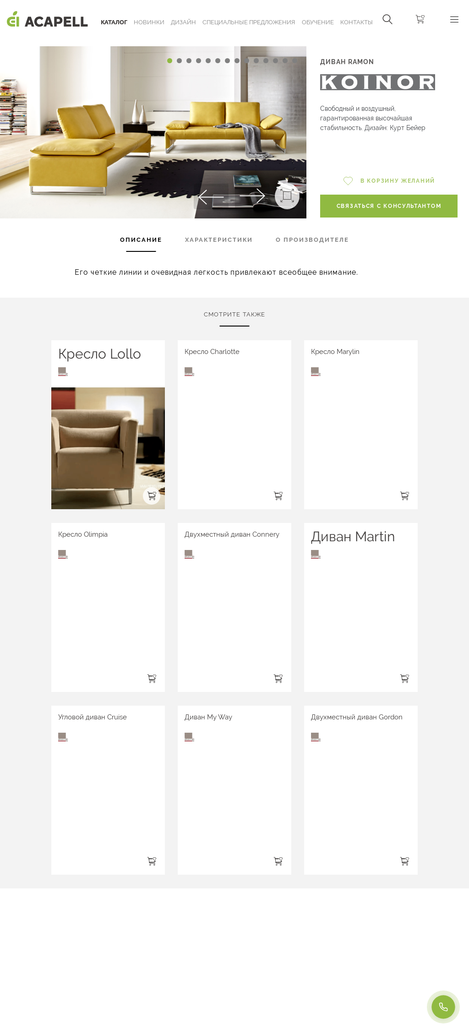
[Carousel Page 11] (265, 60)
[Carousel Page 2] (179, 60)
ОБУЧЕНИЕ (318, 22)
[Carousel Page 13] (285, 60)
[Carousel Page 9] (246, 60)
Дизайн (183, 22)
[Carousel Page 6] (217, 60)
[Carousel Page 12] (275, 60)
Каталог (114, 22)
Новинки (149, 22)
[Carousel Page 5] (208, 60)
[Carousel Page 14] (294, 60)
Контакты (356, 22)
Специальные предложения (248, 22)
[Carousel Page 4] (198, 60)
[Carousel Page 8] (237, 60)
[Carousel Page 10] (256, 60)
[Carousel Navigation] (153, 42)
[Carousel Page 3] (188, 60)
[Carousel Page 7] (227, 60)
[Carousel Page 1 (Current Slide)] (169, 60)
